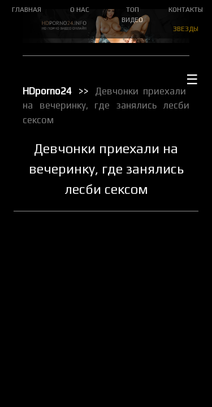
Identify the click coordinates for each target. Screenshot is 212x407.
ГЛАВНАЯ (26, 10)
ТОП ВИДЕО (132, 15)
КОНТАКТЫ (185, 10)
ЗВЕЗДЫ (185, 29)
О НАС (79, 10)
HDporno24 (47, 91)
